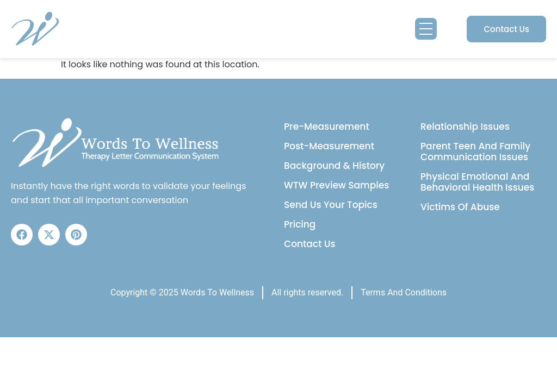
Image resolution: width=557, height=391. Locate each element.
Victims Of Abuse (460, 206)
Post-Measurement (329, 146)
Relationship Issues (465, 126)
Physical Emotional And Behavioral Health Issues (477, 182)
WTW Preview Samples (336, 185)
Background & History (334, 165)
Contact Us (310, 243)
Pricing (299, 224)
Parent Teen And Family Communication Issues (475, 151)
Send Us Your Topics (330, 204)
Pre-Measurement (326, 126)
